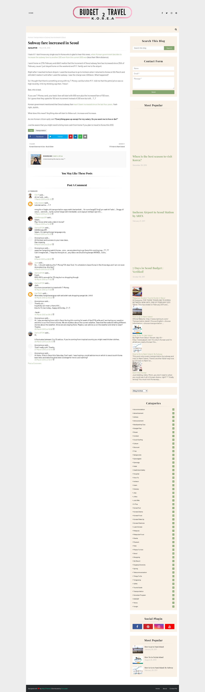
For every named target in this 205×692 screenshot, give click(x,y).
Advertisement (153, 413)
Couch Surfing (153, 440)
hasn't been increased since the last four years (93, 104)
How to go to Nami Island (142, 316)
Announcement (153, 421)
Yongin (153, 606)
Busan (153, 432)
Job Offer (153, 500)
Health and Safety (153, 470)
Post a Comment (34, 363)
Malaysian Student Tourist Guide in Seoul (149, 298)
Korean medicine (153, 523)
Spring (153, 568)
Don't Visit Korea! (139, 373)
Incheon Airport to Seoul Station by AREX (153, 214)
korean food (153, 515)
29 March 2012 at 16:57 (44, 360)
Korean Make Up (153, 519)
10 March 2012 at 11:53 (43, 290)
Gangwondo (153, 455)
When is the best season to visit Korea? (152, 158)
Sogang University (153, 565)
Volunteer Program (153, 595)
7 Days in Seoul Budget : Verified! (148, 269)
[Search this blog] (148, 48)
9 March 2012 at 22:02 (43, 269)
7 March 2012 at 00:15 (43, 199)
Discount (153, 447)
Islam (153, 485)
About (165, 688)
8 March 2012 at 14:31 (43, 234)
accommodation (153, 409)
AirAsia (153, 417)
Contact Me (173, 688)
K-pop (153, 504)
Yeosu (153, 603)
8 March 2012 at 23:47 (43, 244)
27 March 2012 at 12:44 (44, 349)
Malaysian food (153, 534)
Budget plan (153, 428)
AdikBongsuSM (41, 217)
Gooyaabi (64, 688)
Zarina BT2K (32, 48)
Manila (153, 538)
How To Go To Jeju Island (142, 335)
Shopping (153, 557)
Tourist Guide (153, 587)
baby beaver (39, 203)
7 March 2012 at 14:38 (43, 224)
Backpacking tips (153, 424)
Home (31, 13)
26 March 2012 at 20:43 (44, 341)
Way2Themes (46, 688)
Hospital (153, 474)
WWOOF (153, 599)
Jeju (153, 493)
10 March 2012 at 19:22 (44, 298)
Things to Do (153, 576)
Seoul (153, 553)
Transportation (39, 37)
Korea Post (153, 508)
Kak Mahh (38, 293)
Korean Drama (153, 512)
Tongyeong (153, 580)
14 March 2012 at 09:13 (44, 314)
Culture (153, 443)
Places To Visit (153, 549)
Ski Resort (153, 561)
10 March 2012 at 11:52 (43, 279)
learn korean (153, 527)
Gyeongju (153, 462)
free (153, 451)
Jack (36, 263)
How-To (153, 477)
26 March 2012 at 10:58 (44, 329)
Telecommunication (153, 572)
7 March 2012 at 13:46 (43, 214)
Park (153, 546)
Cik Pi (37, 195)
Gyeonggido (153, 459)
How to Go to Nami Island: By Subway (147, 354)
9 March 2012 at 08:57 (43, 259)
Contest (153, 436)
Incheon (153, 481)
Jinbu (153, 496)
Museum (153, 542)
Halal (153, 466)
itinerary (153, 489)
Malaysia (153, 531)
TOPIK (153, 584)
